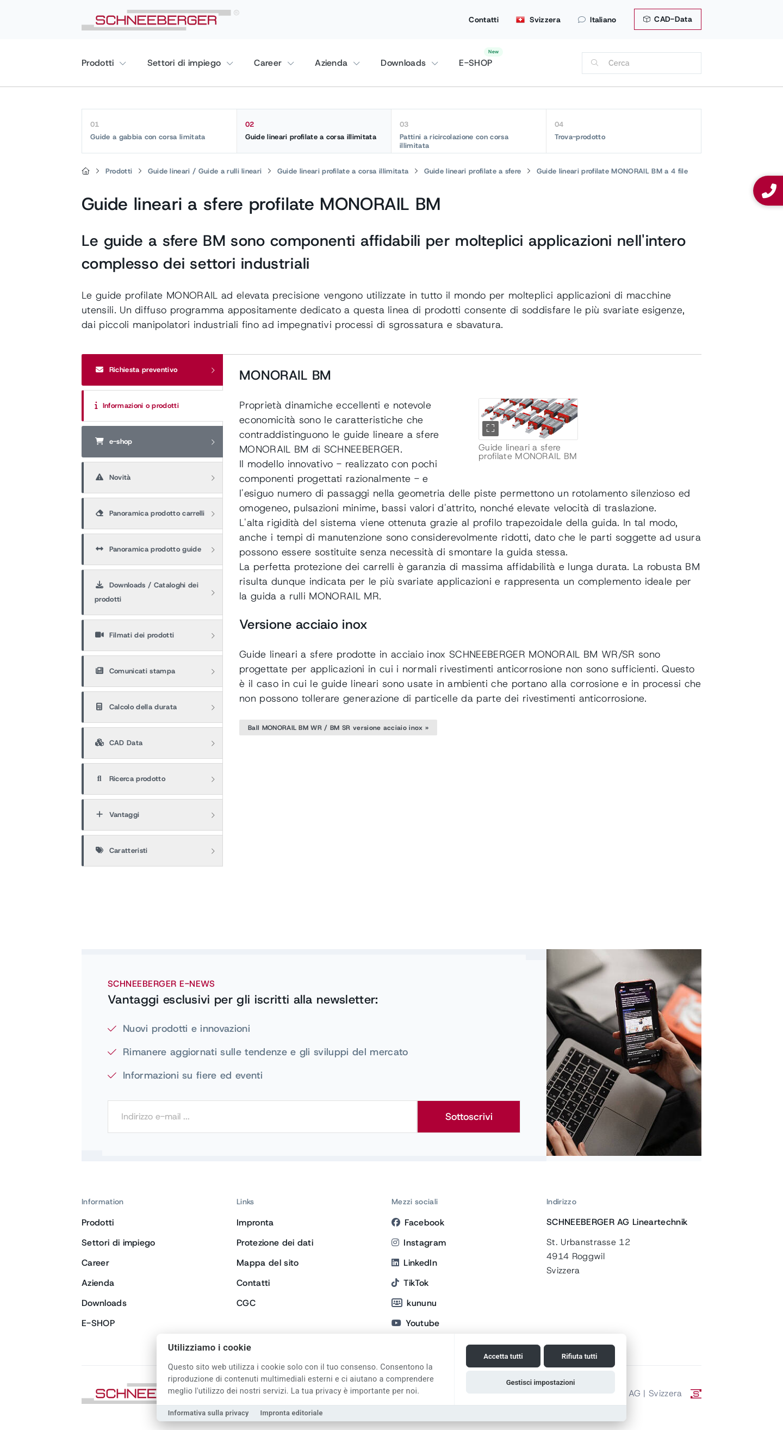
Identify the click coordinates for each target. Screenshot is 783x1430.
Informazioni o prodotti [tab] (137, 405)
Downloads (404, 63)
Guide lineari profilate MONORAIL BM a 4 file (612, 171)
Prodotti (99, 63)
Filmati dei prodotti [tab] (134, 635)
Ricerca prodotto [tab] (130, 778)
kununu (414, 1303)
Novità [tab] (113, 477)
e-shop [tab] (114, 441)
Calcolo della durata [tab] (136, 706)
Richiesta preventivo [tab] (136, 369)
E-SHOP (475, 63)
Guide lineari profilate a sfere (472, 171)
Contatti (484, 19)
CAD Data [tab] (118, 742)
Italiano (597, 19)
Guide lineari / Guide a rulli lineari (205, 171)
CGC (246, 1303)
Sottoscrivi (469, 1116)
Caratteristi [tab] (121, 850)
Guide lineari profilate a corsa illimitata (314, 130)
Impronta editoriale (291, 1413)
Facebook (417, 1222)
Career (269, 63)
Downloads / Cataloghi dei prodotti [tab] (146, 592)
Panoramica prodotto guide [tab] (148, 549)
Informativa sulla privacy (208, 1413)
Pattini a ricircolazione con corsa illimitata (469, 135)
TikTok (409, 1283)
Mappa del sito (268, 1262)
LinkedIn (414, 1262)
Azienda (333, 63)
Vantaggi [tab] (117, 814)
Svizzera (538, 19)
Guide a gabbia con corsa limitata (159, 130)
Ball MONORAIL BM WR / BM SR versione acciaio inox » (338, 727)
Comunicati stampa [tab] (135, 671)
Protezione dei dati (275, 1242)
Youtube (415, 1323)
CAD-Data (667, 19)
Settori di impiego (185, 63)
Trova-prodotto (624, 130)
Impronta (255, 1222)
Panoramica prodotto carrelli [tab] (150, 513)
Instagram (418, 1242)
